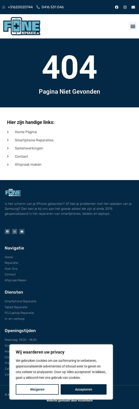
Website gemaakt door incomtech (70, 400)
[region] (61, 372)
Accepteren (83, 389)
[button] (133, 26)
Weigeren (37, 389)
